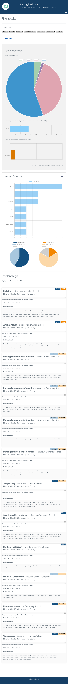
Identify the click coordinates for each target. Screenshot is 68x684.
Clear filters (8, 38)
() (5, 31)
